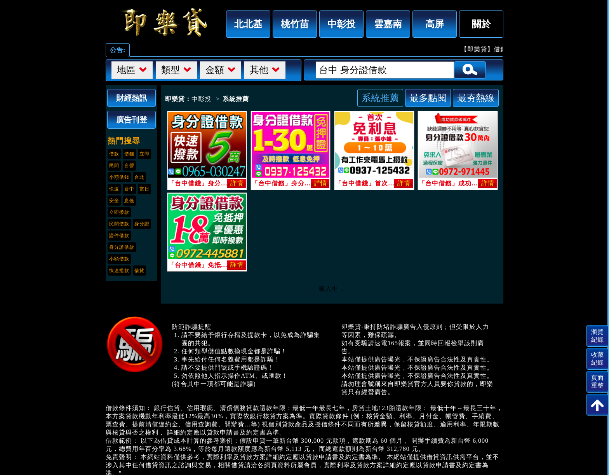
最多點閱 (428, 98)
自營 (129, 165)
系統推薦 (380, 98)
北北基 (248, 24)
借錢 (129, 154)
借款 (114, 154)
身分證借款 (121, 247)
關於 (481, 24)
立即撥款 (119, 212)
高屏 (434, 24)
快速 (114, 189)
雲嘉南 (388, 24)
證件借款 (119, 235)
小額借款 (119, 259)
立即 (144, 154)
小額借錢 (119, 177)
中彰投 (341, 24)
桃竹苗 (295, 24)
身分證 (142, 224)
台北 (139, 177)
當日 (144, 189)
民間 (114, 165)
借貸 (139, 270)
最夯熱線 (475, 98)
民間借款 (119, 224)
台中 (129, 189)
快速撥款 (119, 270)
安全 (114, 200)
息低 (129, 200)
